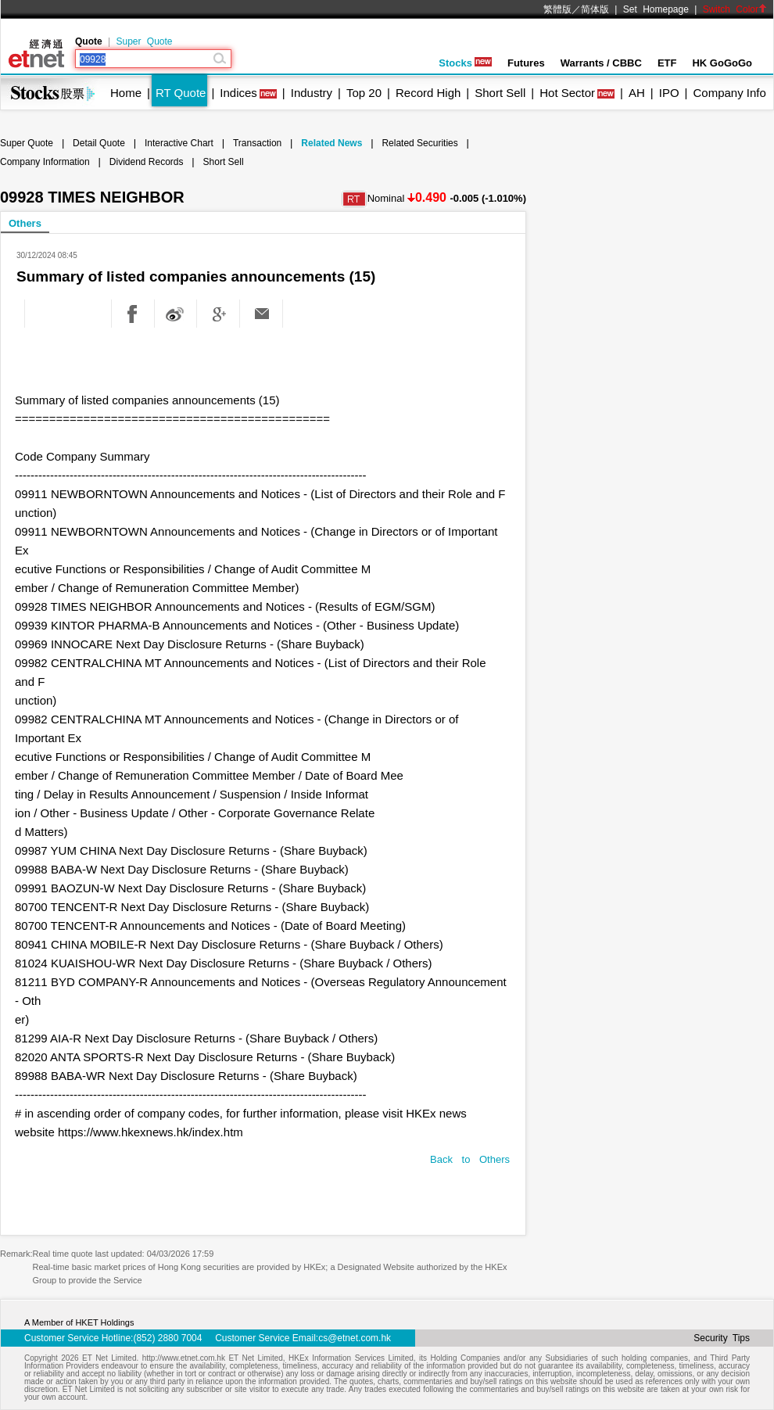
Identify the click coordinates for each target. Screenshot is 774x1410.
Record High (428, 92)
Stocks (465, 63)
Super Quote (144, 41)
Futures (526, 63)
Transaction (257, 143)
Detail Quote (99, 143)
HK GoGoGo (722, 63)
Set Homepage (656, 9)
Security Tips (721, 1338)
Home (126, 92)
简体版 (595, 9)
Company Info (729, 92)
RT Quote (181, 92)
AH (637, 92)
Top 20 (364, 92)
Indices (238, 92)
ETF (667, 63)
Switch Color (735, 9)
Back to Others (470, 1159)
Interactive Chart (179, 143)
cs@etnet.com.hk (354, 1338)
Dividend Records (146, 161)
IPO (669, 92)
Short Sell (500, 92)
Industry (311, 92)
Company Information (45, 161)
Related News (331, 143)
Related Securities (419, 143)
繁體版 (557, 9)
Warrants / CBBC (601, 63)
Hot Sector (567, 92)
